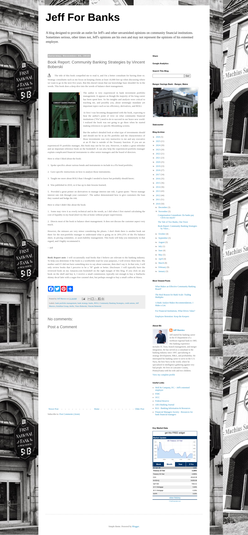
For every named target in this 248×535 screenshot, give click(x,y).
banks (91, 303)
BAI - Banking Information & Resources (172, 408)
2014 (158, 187)
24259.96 (194, 480)
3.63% (195, 494)
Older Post (139, 409)
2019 (158, 166)
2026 (158, 137)
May (160, 255)
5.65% (195, 487)
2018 (158, 170)
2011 (158, 199)
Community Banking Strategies (112, 303)
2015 (158, 183)
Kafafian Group (62, 306)
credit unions (130, 303)
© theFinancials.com (175, 501)
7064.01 (194, 484)
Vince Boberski (81, 306)
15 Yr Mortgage (158, 487)
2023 (158, 149)
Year (180, 464)
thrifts (71, 306)
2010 (158, 204)
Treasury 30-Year (159, 474)
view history (175, 497)
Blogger (135, 526)
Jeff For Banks (82, 17)
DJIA (154, 477)
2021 (158, 158)
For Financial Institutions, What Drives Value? (175, 311)
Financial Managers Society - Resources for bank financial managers (174, 413)
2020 (158, 162)
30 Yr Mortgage (158, 490)
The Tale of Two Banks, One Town (173, 222)
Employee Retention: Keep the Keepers (172, 316)
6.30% (195, 490)
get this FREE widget (175, 433)
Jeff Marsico (178, 330)
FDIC (157, 394)
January (162, 271)
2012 (158, 195)
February (162, 267)
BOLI (96, 303)
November (163, 211)
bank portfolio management (65, 303)
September (163, 238)
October (162, 234)
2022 (158, 153)
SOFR (155, 494)
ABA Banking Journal (164, 404)
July (160, 246)
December (163, 207)
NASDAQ (156, 480)
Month (169, 464)
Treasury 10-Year (159, 471)
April (160, 259)
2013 (158, 191)
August (161, 242)
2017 (158, 174)
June (160, 250)
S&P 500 (156, 484)
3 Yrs (191, 464)
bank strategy (82, 303)
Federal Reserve (162, 401)
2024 (158, 145)
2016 (158, 178)
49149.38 (194, 477)
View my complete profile (164, 374)
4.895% (194, 474)
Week (158, 464)
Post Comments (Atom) (69, 414)
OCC (157, 397)
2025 (158, 141)
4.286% (194, 471)
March (161, 263)
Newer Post (54, 409)
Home (96, 409)
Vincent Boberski (94, 306)
